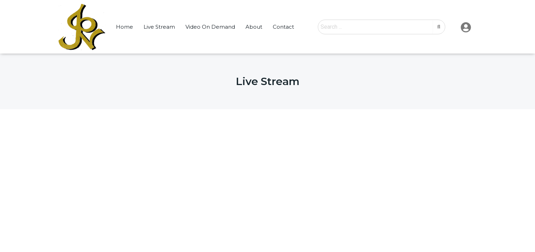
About (253, 26)
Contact (283, 26)
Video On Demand (210, 26)
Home (124, 26)
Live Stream (159, 26)
